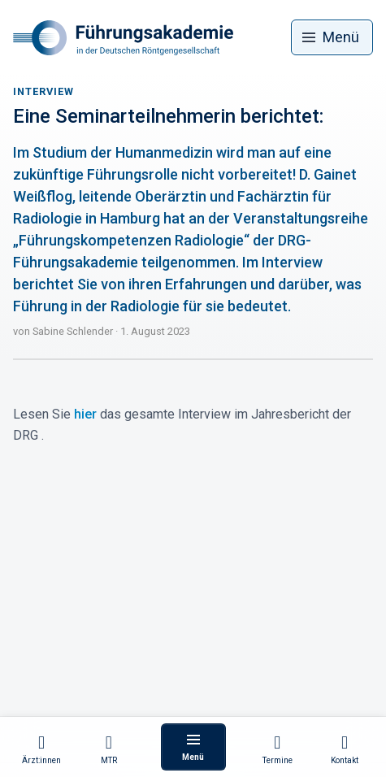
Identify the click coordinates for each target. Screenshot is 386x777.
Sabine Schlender (73, 331)
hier (85, 414)
